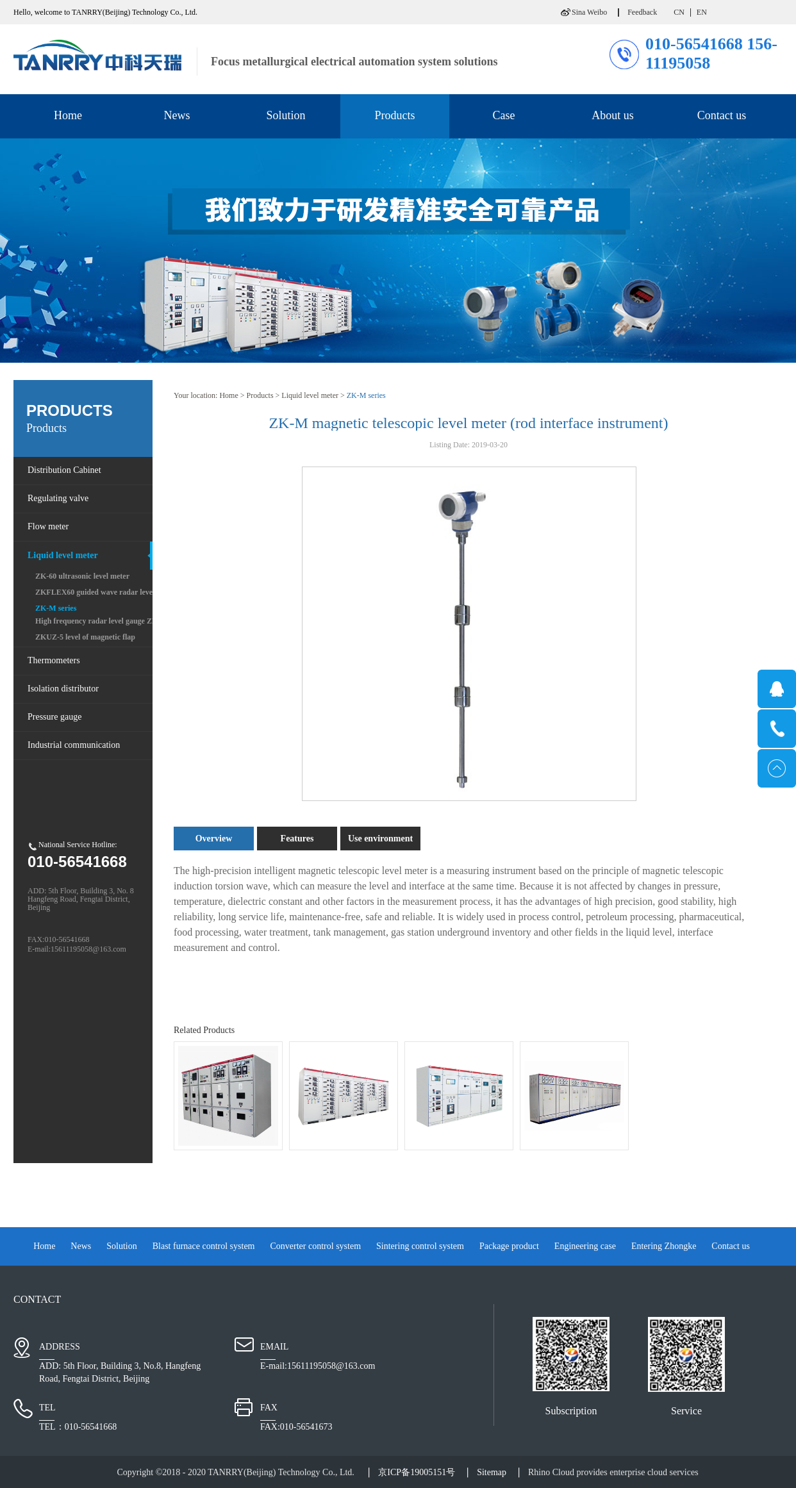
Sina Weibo (589, 12)
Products (260, 395)
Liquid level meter (309, 395)
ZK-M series (366, 395)
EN (702, 12)
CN (679, 12)
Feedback (642, 12)
